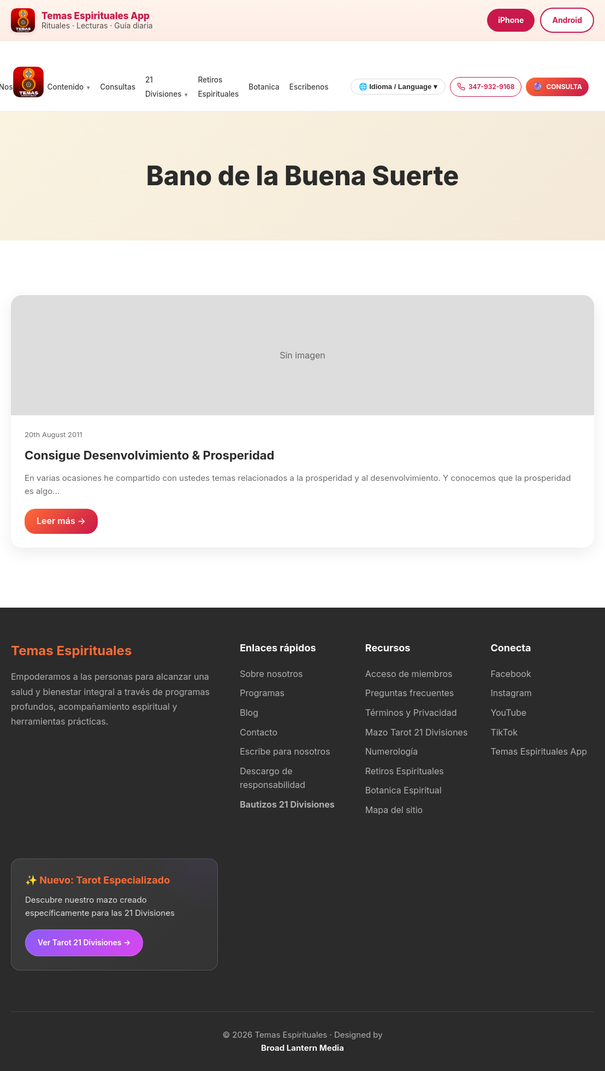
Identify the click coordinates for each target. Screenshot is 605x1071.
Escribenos (309, 87)
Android (567, 20)
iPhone (511, 20)
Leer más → (61, 520)
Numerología (391, 751)
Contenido (66, 87)
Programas (262, 692)
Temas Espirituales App (538, 751)
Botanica (263, 87)
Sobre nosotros (271, 673)
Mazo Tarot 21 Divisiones (416, 732)
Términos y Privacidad (411, 712)
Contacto (258, 732)
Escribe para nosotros (285, 751)
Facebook (510, 673)
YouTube (508, 712)
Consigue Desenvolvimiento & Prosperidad (149, 455)
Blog (249, 712)
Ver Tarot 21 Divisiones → (84, 942)
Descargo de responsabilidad (272, 778)
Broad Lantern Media (302, 1048)
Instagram (510, 692)
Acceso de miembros (409, 673)
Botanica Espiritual (403, 790)
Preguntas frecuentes (409, 692)
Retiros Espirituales (404, 771)
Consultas (117, 87)
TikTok (504, 732)
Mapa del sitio (394, 809)
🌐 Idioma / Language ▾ (398, 87)
